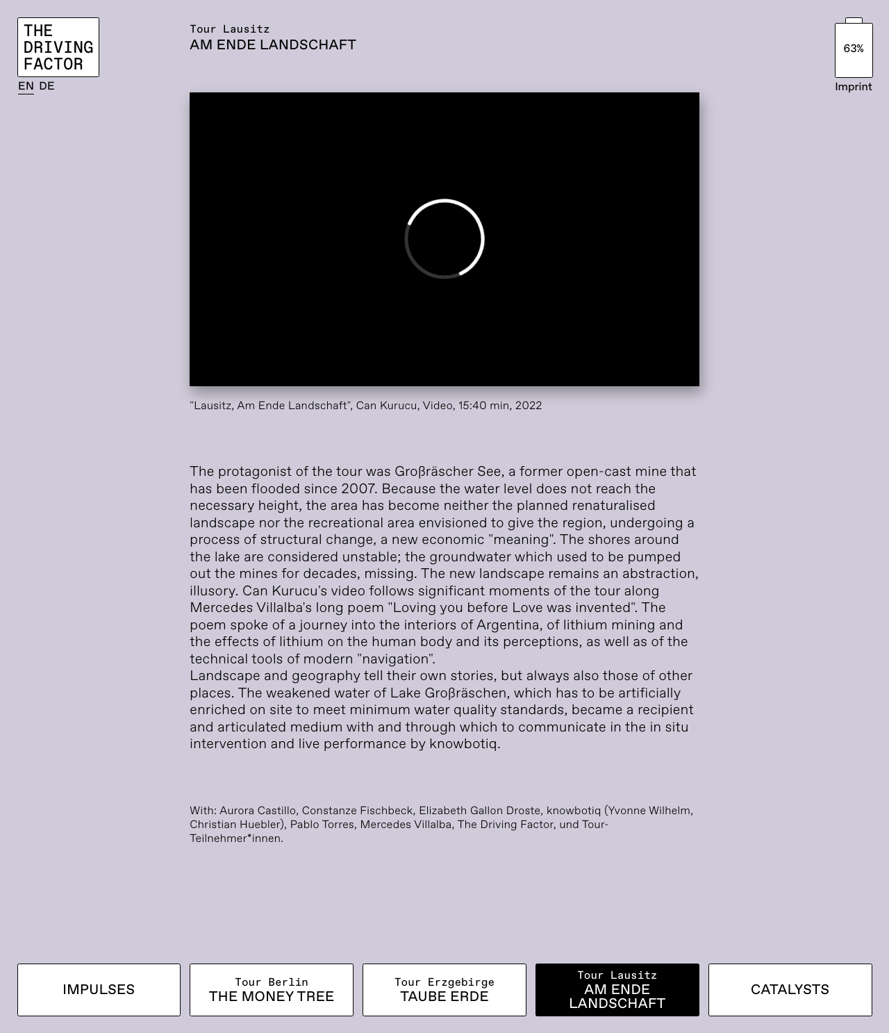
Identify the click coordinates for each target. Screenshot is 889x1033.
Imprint (853, 87)
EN (26, 86)
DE (47, 86)
